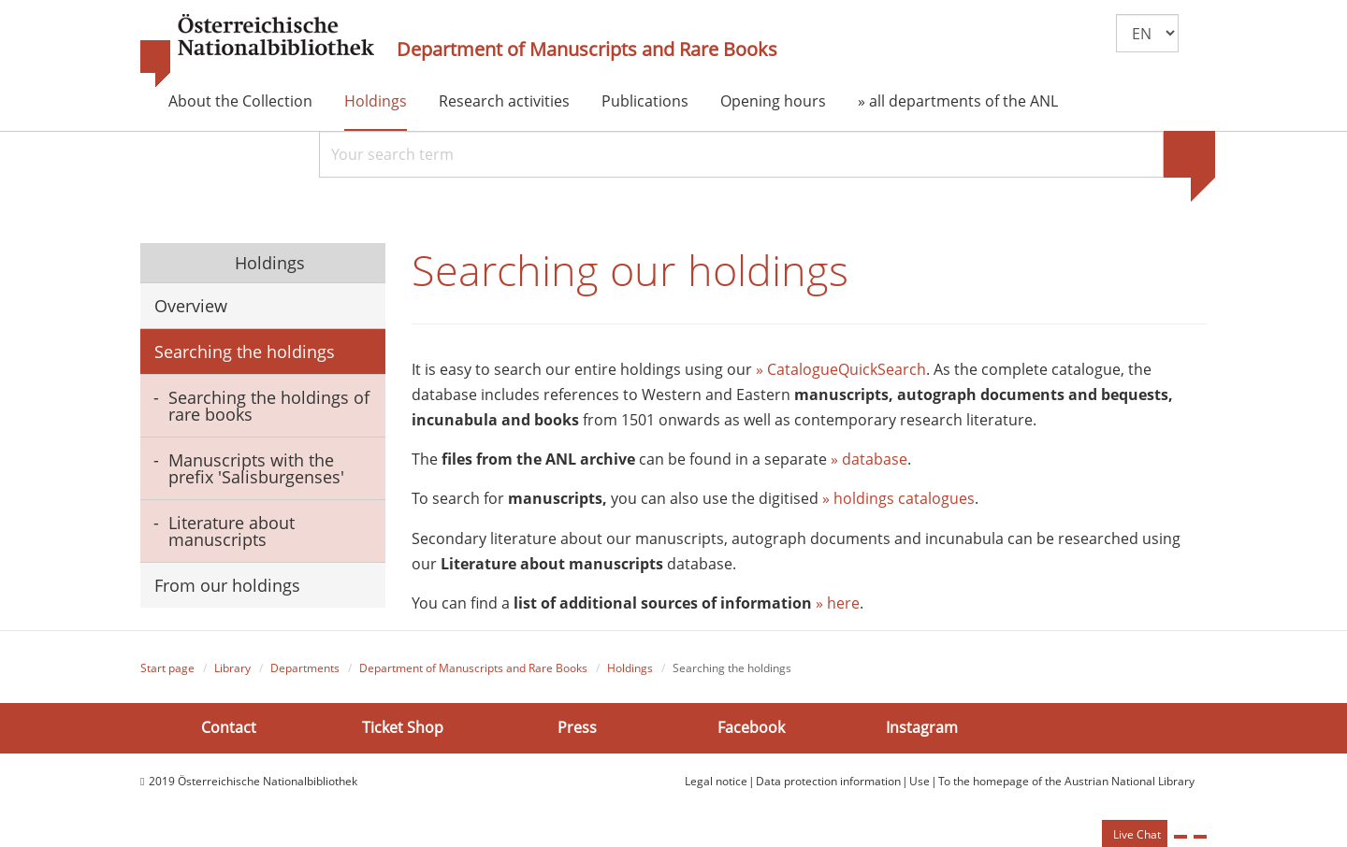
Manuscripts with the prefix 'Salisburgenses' (256, 468)
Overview (190, 305)
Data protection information (828, 781)
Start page (167, 668)
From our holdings (227, 585)
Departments (305, 668)
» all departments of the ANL (958, 101)
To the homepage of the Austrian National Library (1066, 781)
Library (232, 668)
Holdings (375, 101)
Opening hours (773, 101)
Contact (228, 727)
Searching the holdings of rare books (268, 405)
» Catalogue (797, 369)
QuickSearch (882, 369)
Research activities (504, 101)
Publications (644, 101)
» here (838, 603)
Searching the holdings (244, 351)
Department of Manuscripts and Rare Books (587, 49)
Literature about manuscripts (231, 531)
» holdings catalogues (898, 498)
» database (869, 459)
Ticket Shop (402, 727)
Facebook (751, 727)
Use (919, 781)
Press (577, 727)
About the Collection (240, 101)
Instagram (922, 727)
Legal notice (716, 781)
